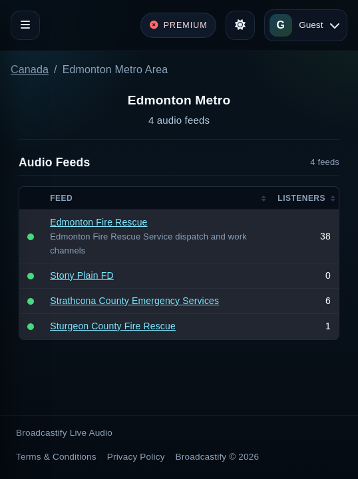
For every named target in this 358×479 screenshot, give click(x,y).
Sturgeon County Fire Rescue (113, 326)
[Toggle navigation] (25, 25)
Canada (30, 69)
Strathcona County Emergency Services (134, 300)
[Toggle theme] (240, 25)
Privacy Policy (136, 457)
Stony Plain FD (82, 275)
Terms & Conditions (56, 457)
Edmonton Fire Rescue (98, 222)
